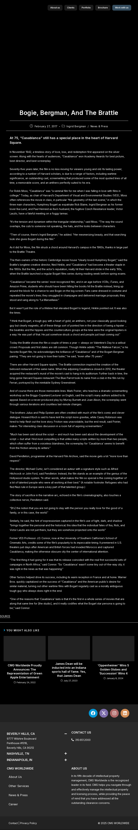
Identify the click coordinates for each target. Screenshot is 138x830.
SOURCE (5, 616)
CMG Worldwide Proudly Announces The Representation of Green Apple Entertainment (24, 671)
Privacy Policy (28, 823)
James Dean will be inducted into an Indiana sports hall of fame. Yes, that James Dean (69, 669)
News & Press (99, 126)
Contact (13, 823)
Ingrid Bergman (76, 126)
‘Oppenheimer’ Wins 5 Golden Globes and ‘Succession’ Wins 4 (113, 669)
